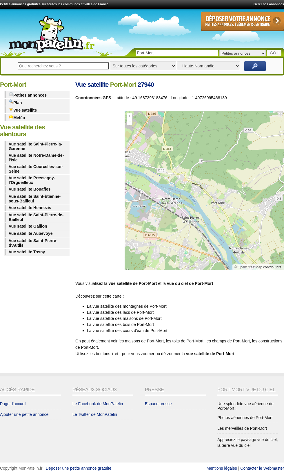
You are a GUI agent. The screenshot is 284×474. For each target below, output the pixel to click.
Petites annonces (28, 94)
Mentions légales (222, 468)
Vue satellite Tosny (27, 252)
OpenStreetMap (250, 267)
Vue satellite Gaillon (28, 226)
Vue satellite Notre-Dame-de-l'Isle (36, 157)
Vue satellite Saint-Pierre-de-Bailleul (36, 217)
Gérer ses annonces (269, 4)
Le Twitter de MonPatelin (94, 414)
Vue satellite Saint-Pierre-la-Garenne (35, 146)
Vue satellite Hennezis (30, 207)
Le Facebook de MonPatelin (97, 403)
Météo (17, 117)
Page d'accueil (13, 403)
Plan (15, 102)
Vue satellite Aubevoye (30, 233)
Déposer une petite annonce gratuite (79, 468)
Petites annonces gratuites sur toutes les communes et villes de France (54, 4)
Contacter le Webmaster (262, 468)
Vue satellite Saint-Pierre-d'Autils (33, 243)
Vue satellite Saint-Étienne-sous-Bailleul (35, 198)
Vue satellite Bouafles (29, 189)
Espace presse (158, 403)
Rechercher (255, 66)
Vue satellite (23, 109)
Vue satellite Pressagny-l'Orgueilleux (32, 180)
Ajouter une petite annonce (24, 414)
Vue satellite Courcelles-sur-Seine (36, 169)
